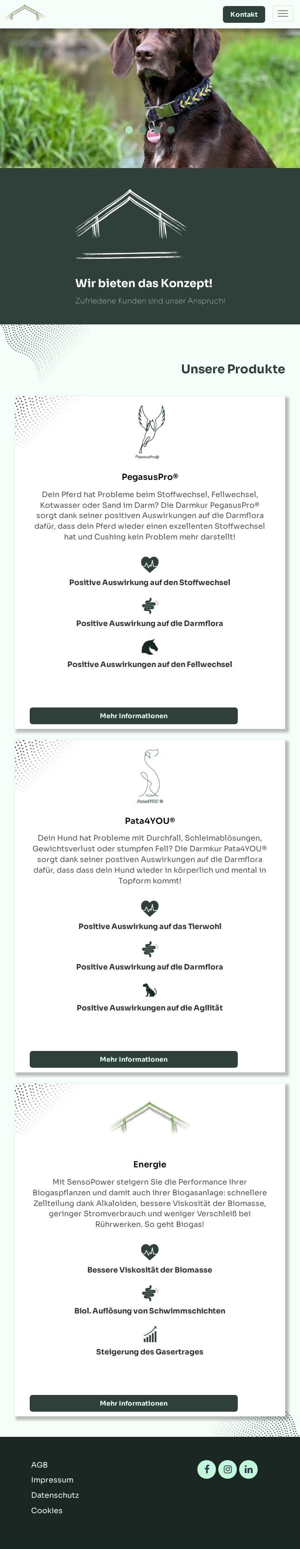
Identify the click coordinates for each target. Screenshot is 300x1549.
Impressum (52, 1480)
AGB (39, 1465)
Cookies (47, 1510)
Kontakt (244, 14)
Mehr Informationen (134, 716)
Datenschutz (55, 1495)
